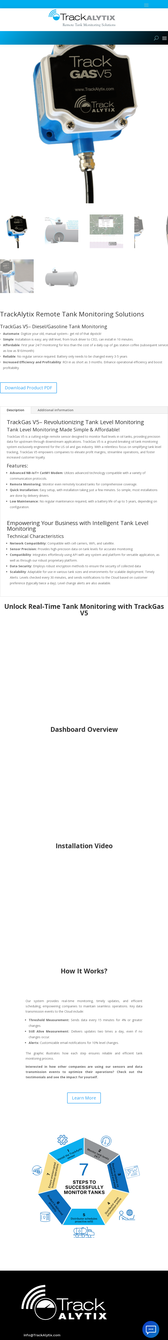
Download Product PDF (28, 397)
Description (15, 419)
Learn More (84, 1107)
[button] (161, 52)
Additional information (56, 419)
